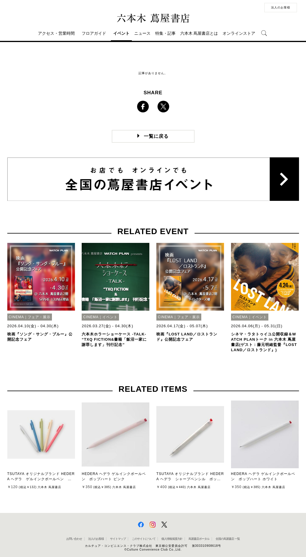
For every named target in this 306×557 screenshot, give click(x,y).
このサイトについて (143, 538)
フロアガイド (94, 33)
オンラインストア (239, 33)
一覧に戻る (156, 136)
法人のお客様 (280, 7)
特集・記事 (165, 33)
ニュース (142, 33)
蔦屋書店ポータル (198, 538)
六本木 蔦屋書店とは (199, 33)
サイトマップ (118, 538)
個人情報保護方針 (171, 538)
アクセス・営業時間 (56, 33)
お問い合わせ (74, 538)
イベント (121, 33)
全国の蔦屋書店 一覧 (228, 538)
